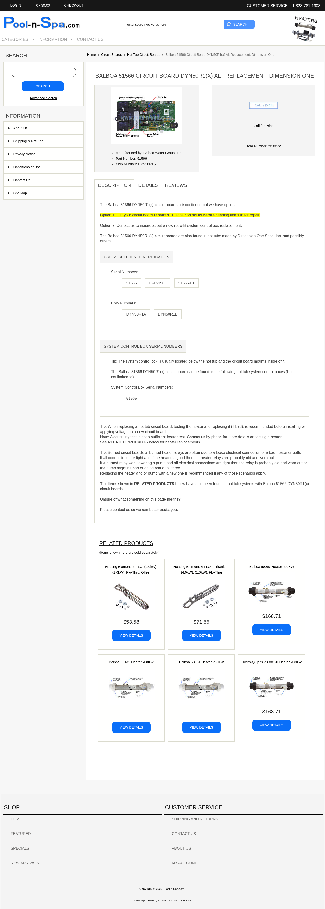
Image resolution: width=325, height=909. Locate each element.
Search (16, 56)
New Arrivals (25, 863)
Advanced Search (43, 98)
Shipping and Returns (195, 819)
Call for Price (263, 126)
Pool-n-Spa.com (174, 888)
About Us (17, 128)
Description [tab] (114, 185)
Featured (21, 834)
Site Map (17, 193)
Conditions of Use (24, 167)
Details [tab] (148, 185)
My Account (184, 863)
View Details (131, 635)
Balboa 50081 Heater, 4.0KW (201, 662)
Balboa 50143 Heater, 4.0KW (131, 662)
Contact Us (90, 39)
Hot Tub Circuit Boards (143, 54)
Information (52, 39)
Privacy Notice (21, 154)
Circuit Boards (111, 54)
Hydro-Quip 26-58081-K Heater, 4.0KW (272, 662)
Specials (20, 848)
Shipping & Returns (25, 141)
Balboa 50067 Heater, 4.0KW (271, 567)
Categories (14, 39)
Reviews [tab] (176, 185)
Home (91, 54)
